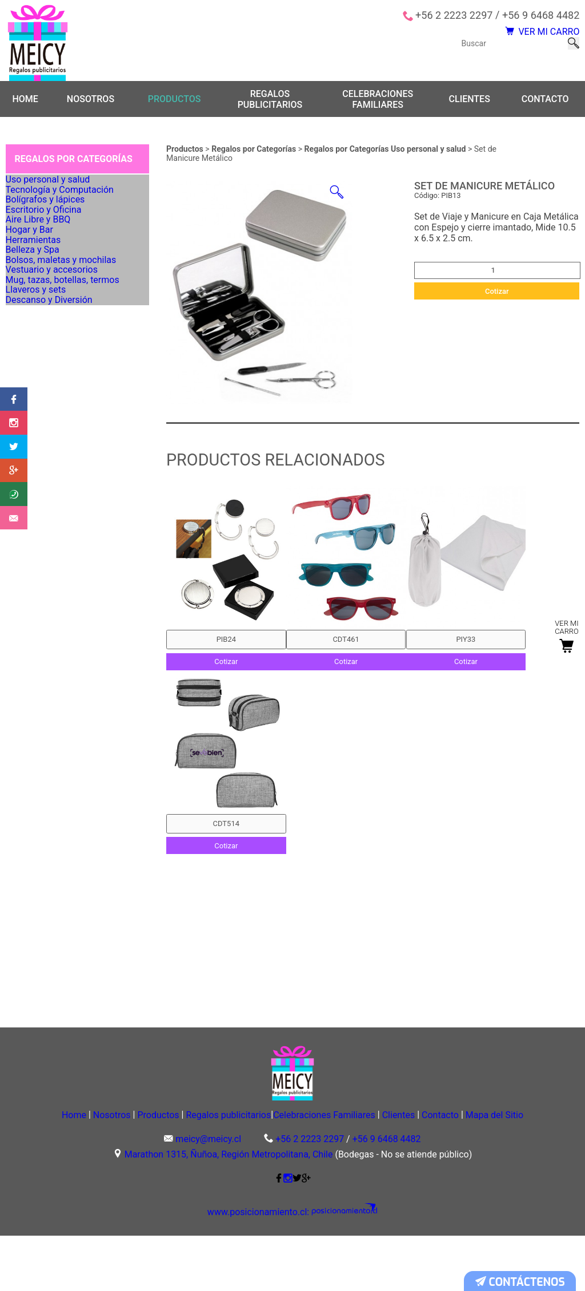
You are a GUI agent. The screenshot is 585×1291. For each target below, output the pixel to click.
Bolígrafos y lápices (48, 235)
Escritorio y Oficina (47, 259)
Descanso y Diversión (52, 473)
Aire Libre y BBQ (42, 283)
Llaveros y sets (40, 449)
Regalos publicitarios (270, 100)
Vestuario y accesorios (54, 402)
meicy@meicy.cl (208, 1194)
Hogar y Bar (34, 306)
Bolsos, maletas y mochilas (62, 378)
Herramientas (38, 330)
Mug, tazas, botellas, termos (64, 426)
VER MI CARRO (530, 37)
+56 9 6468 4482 (540, 15)
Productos (174, 100)
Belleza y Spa (37, 354)
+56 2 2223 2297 (453, 15)
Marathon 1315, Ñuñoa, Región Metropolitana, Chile (229, 1210)
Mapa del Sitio (292, 1169)
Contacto (545, 100)
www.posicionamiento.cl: (267, 1268)
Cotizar (497, 292)
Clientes (469, 100)
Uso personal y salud (51, 187)
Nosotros (90, 100)
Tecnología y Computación (61, 211)
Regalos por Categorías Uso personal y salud (386, 150)
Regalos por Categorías (254, 150)
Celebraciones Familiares (377, 100)
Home (25, 100)
